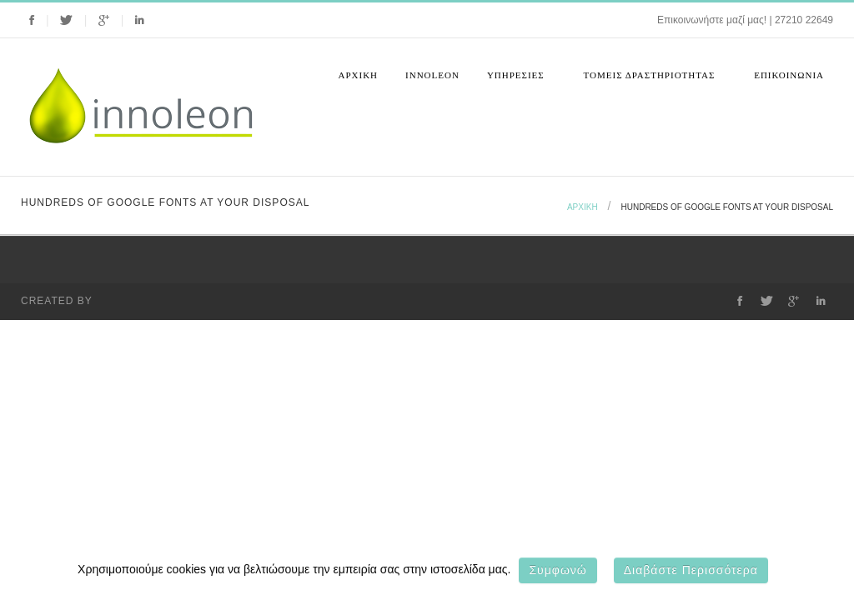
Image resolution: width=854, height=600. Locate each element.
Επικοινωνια (789, 75)
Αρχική (359, 75)
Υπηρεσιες (518, 81)
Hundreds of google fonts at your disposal (727, 207)
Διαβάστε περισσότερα (691, 570)
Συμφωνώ (557, 570)
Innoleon (432, 75)
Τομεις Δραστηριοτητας (652, 81)
